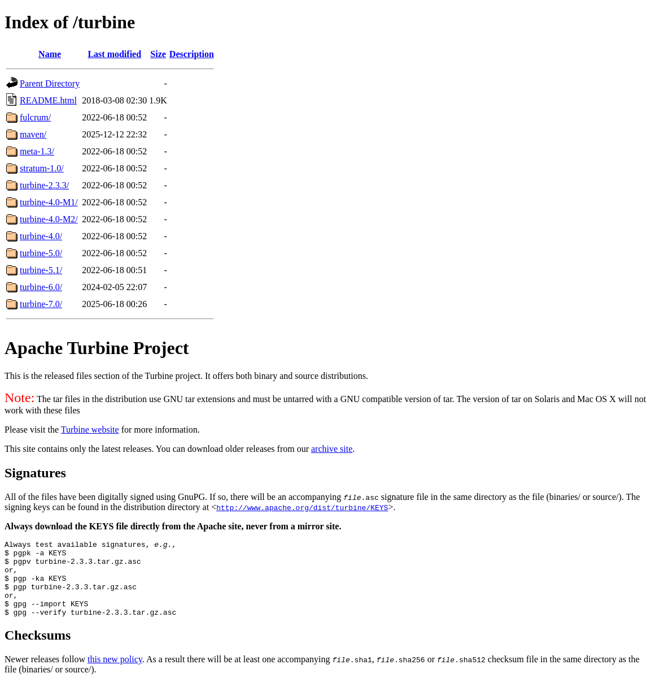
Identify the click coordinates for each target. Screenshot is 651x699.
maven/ (33, 134)
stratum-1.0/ (42, 168)
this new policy (115, 674)
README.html (48, 100)
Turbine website (90, 429)
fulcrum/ (35, 117)
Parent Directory (50, 83)
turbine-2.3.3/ (44, 185)
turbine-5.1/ (41, 270)
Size (158, 54)
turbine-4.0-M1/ (49, 202)
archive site (331, 449)
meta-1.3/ (37, 151)
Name (49, 54)
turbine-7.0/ (41, 304)
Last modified (114, 54)
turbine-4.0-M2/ (49, 219)
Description (191, 54)
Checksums (38, 650)
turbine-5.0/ (41, 253)
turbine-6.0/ (41, 287)
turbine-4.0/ (41, 236)
